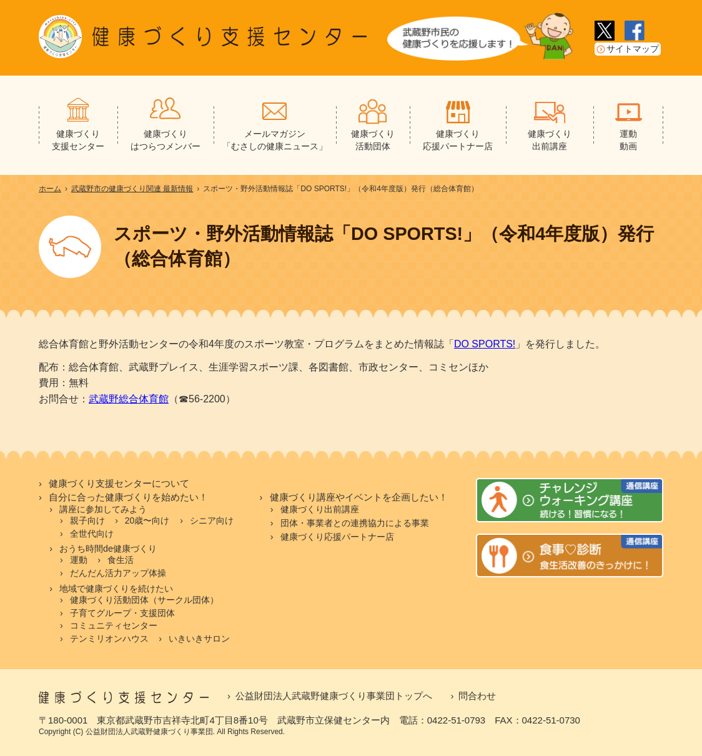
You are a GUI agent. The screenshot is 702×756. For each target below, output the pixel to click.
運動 (78, 560)
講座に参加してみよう (103, 509)
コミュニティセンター (113, 625)
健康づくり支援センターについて (119, 484)
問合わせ (477, 695)
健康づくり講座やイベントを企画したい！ (359, 497)
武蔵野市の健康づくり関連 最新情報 (132, 188)
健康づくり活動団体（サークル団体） (144, 600)
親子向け (87, 520)
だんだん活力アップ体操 (118, 573)
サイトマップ (632, 49)
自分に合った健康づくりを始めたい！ (128, 497)
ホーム (50, 188)
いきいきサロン (199, 639)
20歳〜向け (147, 520)
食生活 (120, 560)
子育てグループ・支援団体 (122, 613)
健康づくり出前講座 (319, 509)
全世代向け (92, 534)
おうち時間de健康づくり (108, 549)
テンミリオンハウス (109, 639)
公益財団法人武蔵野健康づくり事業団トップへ (333, 695)
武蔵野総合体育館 (129, 399)
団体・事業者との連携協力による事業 (354, 523)
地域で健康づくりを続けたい (116, 589)
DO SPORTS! (484, 344)
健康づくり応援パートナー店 (337, 537)
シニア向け (212, 520)
